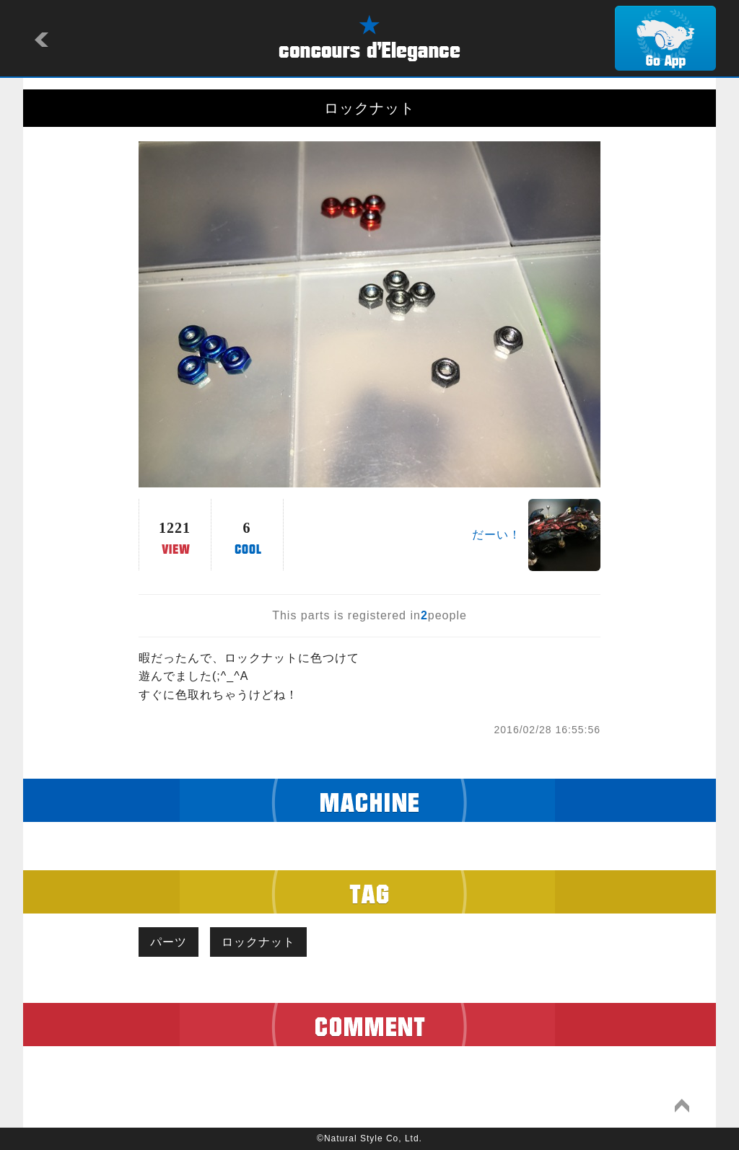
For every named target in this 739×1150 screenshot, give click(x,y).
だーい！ (496, 534)
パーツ (168, 942)
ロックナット (258, 942)
